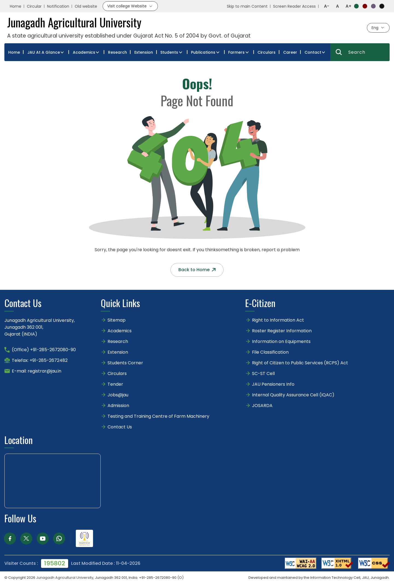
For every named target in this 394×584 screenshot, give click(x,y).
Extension (143, 52)
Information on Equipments (281, 341)
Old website (86, 6)
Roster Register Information (282, 331)
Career (290, 52)
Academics (84, 52)
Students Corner (125, 363)
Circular (34, 6)
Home (15, 6)
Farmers (236, 52)
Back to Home (197, 270)
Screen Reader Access (294, 6)
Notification (58, 6)
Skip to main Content (247, 6)
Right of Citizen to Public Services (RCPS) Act (300, 363)
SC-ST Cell (263, 373)
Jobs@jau (118, 395)
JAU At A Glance (43, 52)
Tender (115, 384)
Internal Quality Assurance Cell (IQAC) (293, 395)
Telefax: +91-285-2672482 (40, 360)
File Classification (270, 352)
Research (117, 52)
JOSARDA (263, 405)
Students (169, 52)
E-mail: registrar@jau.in (36, 371)
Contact (313, 52)
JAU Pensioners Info (273, 384)
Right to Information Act (278, 320)
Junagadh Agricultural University (64, 577)
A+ (348, 6)
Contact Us (120, 427)
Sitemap (117, 320)
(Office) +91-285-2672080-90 (44, 350)
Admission (118, 405)
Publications (203, 52)
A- (326, 6)
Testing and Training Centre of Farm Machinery (158, 416)
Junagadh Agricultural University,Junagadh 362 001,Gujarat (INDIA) (39, 327)
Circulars (266, 52)
